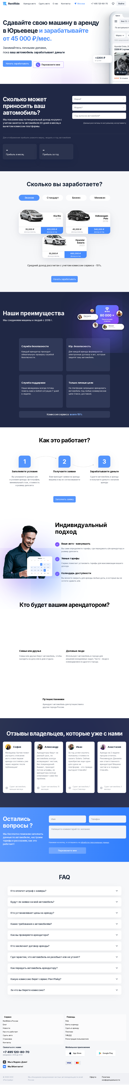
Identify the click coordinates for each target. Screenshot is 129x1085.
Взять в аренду (71, 1026)
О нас (55, 3)
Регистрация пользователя (77, 1040)
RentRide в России (10, 1022)
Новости (6, 1029)
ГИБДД (68, 1037)
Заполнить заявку (64, 500)
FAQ (67, 1022)
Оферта (93, 1078)
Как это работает (10, 1033)
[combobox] (99, 99)
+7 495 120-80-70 (16, 1053)
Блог (5, 1026)
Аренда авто (29, 3)
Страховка (7, 1040)
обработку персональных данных (95, 844)
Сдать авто (44, 3)
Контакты (65, 3)
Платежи (69, 1033)
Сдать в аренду (72, 1029)
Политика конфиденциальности (111, 1079)
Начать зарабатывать (19, 64)
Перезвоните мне (67, 852)
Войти (121, 3)
